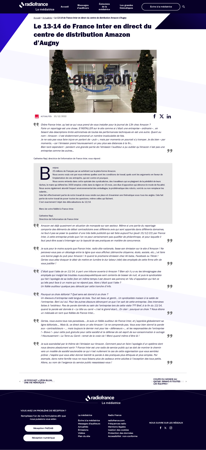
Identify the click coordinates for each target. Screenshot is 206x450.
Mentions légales (117, 427)
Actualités (47, 18)
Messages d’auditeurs (89, 423)
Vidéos (81, 433)
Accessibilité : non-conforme (122, 436)
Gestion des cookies (118, 430)
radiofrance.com (116, 420)
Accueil (65, 7)
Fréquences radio (117, 423)
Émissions (83, 430)
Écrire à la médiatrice (89, 420)
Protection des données (120, 433)
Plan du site (84, 436)
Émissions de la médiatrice (104, 7)
